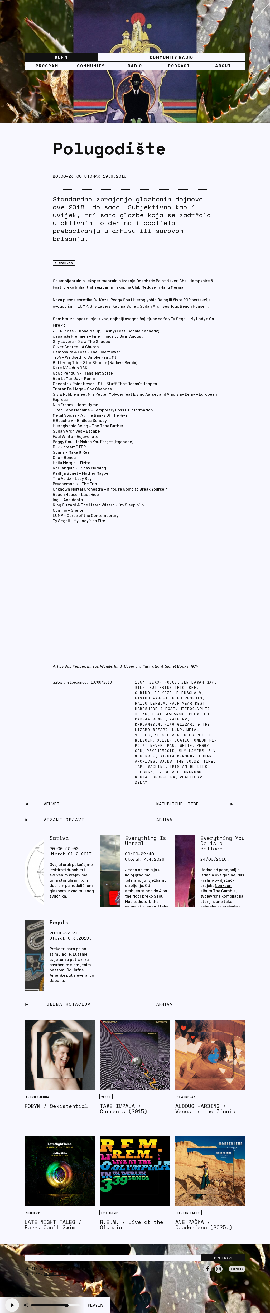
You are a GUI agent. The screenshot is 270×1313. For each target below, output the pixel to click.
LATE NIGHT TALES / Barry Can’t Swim (53, 1224)
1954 (140, 682)
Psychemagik (161, 750)
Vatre (106, 1096)
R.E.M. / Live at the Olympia (131, 1224)
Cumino (142, 692)
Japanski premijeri (189, 713)
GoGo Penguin (187, 698)
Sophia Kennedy (177, 756)
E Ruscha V (189, 692)
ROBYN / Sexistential (56, 1106)
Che (183, 280)
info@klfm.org (57, 1273)
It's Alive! (109, 1212)
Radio (135, 65)
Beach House (192, 305)
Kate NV (178, 719)
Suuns (166, 761)
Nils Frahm (167, 735)
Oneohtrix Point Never (156, 280)
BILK (140, 687)
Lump (177, 729)
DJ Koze (101, 299)
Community (91, 65)
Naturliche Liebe (177, 803)
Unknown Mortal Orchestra (168, 774)
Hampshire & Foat (155, 708)
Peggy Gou (120, 299)
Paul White (179, 745)
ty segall (168, 771)
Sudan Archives (154, 305)
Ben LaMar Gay (197, 682)
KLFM (61, 57)
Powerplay (186, 1096)
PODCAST (179, 65)
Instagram (219, 1272)
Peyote (59, 922)
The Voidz (187, 761)
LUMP (83, 305)
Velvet (51, 803)
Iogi (174, 305)
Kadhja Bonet (125, 305)
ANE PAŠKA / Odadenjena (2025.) (203, 1224)
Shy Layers (100, 305)
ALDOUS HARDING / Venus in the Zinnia (205, 1108)
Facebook (207, 1272)
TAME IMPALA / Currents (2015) (123, 1108)
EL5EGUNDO (64, 263)
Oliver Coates (173, 740)
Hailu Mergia (172, 286)
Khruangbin (147, 724)
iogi (157, 713)
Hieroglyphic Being (150, 299)
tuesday (144, 771)
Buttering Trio (167, 687)
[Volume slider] (55, 1305)
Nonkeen (223, 885)
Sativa (59, 838)
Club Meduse (144, 286)
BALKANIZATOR (188, 1212)
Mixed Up (33, 1212)
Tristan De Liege (190, 766)
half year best (187, 703)
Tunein (237, 1269)
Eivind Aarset (151, 698)
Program (47, 65)
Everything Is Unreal (145, 840)
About (223, 65)
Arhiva (164, 1004)
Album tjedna (37, 1096)
